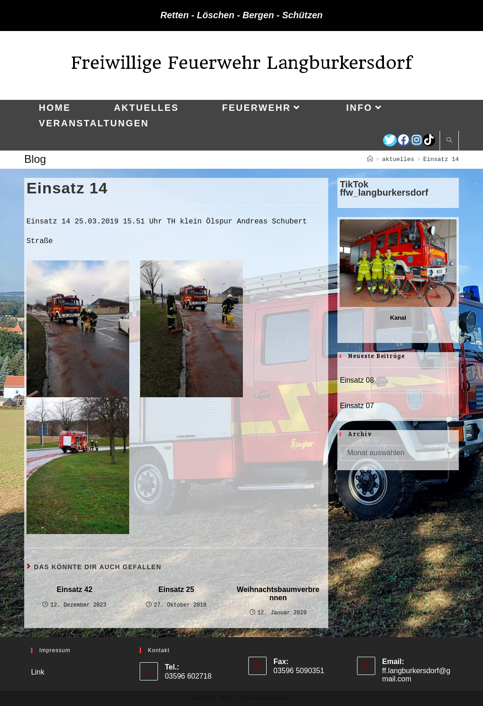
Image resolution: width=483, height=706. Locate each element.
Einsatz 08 (357, 380)
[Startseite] (370, 159)
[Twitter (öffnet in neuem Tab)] (390, 140)
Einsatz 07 (357, 406)
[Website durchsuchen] (449, 141)
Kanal (398, 317)
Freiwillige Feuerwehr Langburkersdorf (241, 62)
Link (37, 672)
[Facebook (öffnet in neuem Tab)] (403, 140)
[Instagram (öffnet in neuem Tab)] (416, 140)
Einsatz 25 (176, 589)
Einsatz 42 (74, 589)
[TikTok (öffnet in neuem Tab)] (429, 140)
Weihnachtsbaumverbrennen (278, 594)
